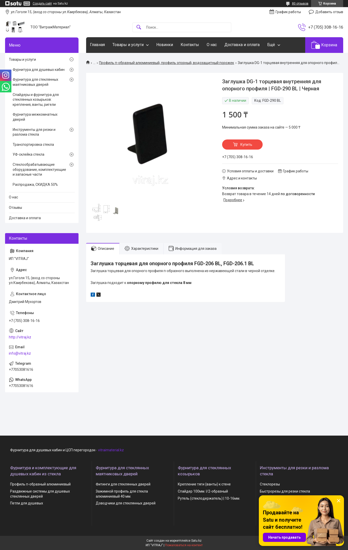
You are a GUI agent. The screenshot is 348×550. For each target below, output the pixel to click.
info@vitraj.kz (20, 353)
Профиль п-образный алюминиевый (40, 484)
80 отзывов (300, 3)
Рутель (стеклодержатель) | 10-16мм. (209, 498)
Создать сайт (42, 3)
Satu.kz (196, 540)
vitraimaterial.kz (111, 450)
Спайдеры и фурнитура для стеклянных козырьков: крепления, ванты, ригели (36, 100)
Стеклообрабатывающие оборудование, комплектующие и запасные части (39, 169)
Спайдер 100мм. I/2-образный (203, 491)
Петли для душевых (26, 503)
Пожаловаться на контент (184, 545)
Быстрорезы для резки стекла (285, 491)
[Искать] (138, 27)
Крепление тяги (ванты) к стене (204, 484)
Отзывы (15, 208)
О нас (212, 44)
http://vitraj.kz (20, 337)
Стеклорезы (270, 484)
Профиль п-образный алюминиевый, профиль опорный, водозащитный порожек (166, 63)
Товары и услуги (128, 44)
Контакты (190, 44)
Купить (246, 144)
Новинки (164, 44)
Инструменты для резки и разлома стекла (34, 132)
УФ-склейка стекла (28, 154)
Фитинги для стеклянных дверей (123, 484)
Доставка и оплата (242, 44)
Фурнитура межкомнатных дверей (35, 116)
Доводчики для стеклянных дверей (126, 503)
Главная (97, 44)
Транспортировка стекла (33, 144)
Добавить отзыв (329, 12)
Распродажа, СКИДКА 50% (35, 184)
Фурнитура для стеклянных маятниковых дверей (35, 82)
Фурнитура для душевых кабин (39, 70)
